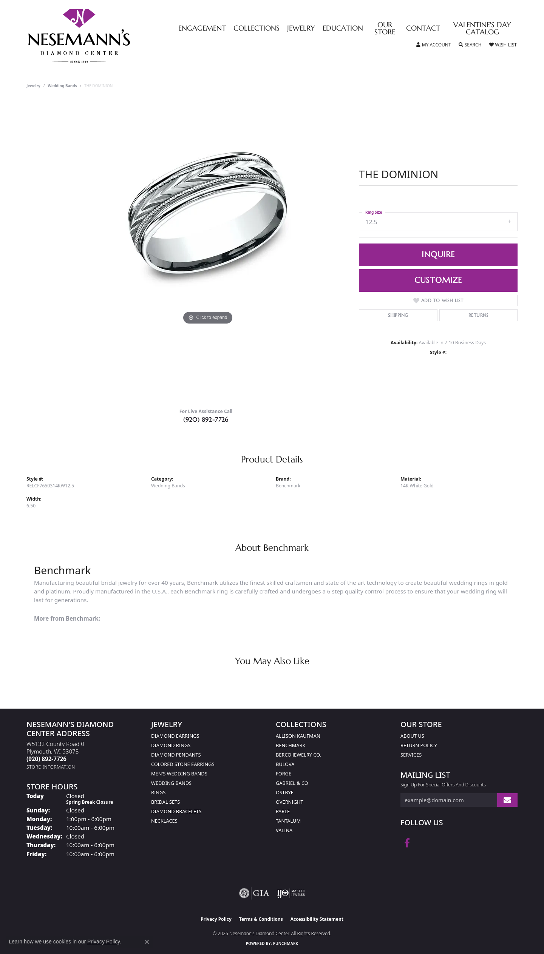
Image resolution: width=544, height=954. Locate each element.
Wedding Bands (62, 85)
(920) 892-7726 (206, 419)
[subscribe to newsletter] (507, 800)
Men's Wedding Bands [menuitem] (179, 773)
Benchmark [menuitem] (290, 745)
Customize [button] (438, 280)
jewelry (33, 85)
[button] (433, 45)
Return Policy (418, 745)
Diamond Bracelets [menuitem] (176, 811)
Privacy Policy (216, 919)
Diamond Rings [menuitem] (170, 745)
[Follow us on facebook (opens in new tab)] (407, 843)
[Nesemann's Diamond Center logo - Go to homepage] (102, 36)
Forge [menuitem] (283, 773)
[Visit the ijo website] (291, 893)
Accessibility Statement (317, 919)
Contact (423, 28)
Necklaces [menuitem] (164, 820)
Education (343, 28)
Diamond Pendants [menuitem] (176, 754)
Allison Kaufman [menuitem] (298, 735)
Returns (478, 315)
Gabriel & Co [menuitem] (292, 783)
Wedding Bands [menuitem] (171, 783)
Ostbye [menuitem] (285, 792)
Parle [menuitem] (283, 811)
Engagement (202, 28)
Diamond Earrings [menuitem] (175, 735)
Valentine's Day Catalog (482, 28)
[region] (207, 251)
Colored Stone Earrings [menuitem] (183, 764)
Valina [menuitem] (284, 830)
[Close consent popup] (147, 942)
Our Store (384, 28)
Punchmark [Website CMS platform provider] (285, 943)
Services (411, 754)
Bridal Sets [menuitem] (165, 801)
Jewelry (301, 28)
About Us (412, 735)
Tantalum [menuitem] (288, 820)
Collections (256, 28)
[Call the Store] (46, 759)
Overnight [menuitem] (289, 801)
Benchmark (288, 485)
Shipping (398, 315)
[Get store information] (50, 767)
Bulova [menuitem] (285, 764)
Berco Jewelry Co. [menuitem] (298, 754)
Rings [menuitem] (158, 792)
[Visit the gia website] (254, 893)
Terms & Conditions (261, 919)
